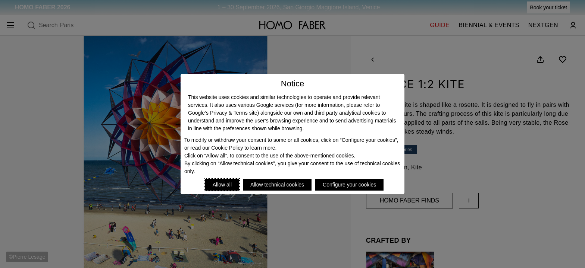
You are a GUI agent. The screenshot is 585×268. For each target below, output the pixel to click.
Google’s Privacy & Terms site (222, 113)
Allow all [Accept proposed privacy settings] (222, 185)
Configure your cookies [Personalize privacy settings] (349, 185)
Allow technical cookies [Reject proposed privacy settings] (277, 185)
